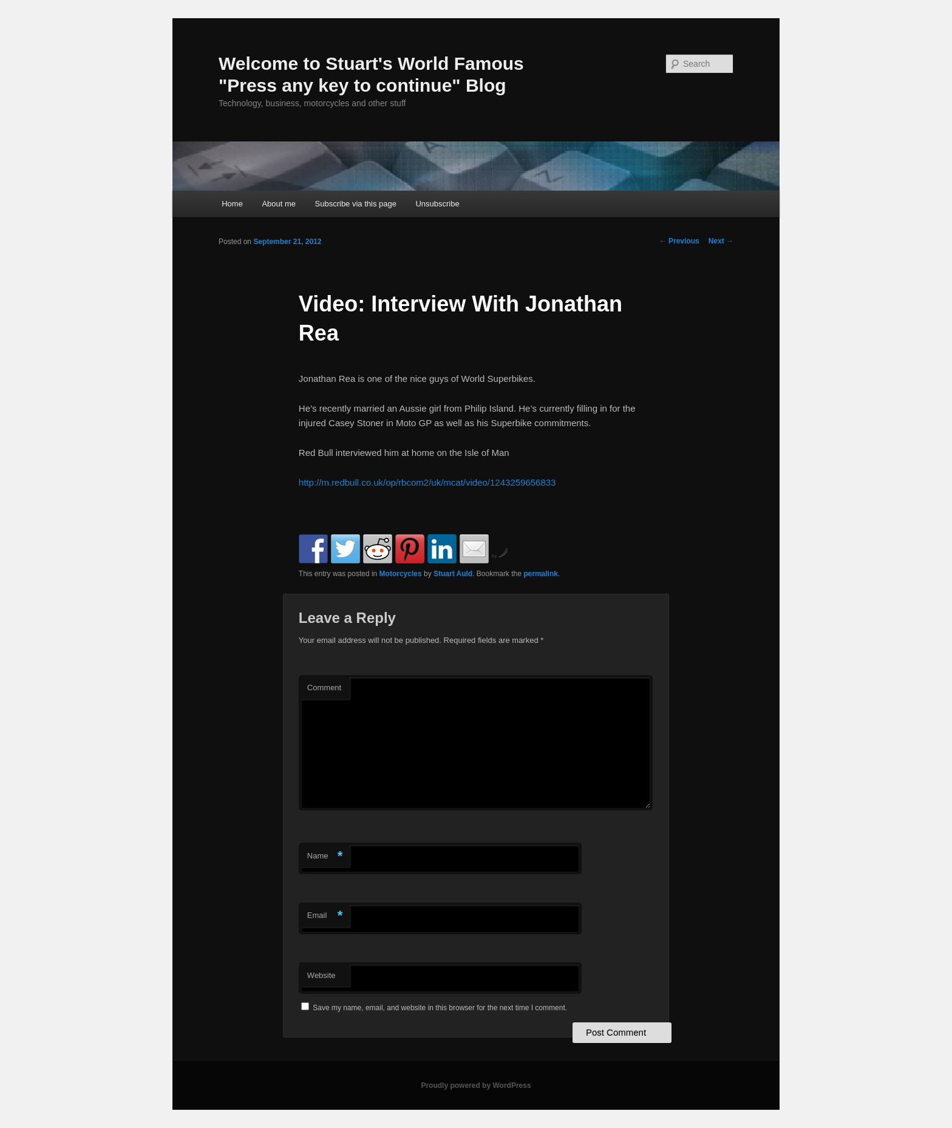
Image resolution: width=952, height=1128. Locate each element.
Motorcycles (400, 573)
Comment (324, 687)
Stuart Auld (452, 573)
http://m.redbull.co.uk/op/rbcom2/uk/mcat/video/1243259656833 (427, 482)
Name (325, 856)
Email (325, 916)
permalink (540, 573)
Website (321, 975)
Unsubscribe (437, 203)
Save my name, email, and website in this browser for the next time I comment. (440, 1008)
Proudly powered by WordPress (476, 1085)
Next (721, 241)
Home (232, 203)
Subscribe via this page (355, 203)
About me (279, 203)
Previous (679, 241)
